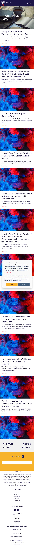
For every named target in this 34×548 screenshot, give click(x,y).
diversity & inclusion (13, 480)
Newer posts (8, 445)
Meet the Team (17, 496)
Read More (4, 43)
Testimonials (17, 500)
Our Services (17, 494)
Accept (11, 284)
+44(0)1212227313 (17, 544)
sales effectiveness (8, 482)
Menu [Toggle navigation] (29, 3)
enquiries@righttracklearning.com (17, 536)
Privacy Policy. (7, 272)
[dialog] (17, 274)
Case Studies (17, 498)
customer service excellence (23, 480)
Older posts (26, 445)
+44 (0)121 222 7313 (17, 533)
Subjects (17, 493)
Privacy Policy (17, 502)
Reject (23, 284)
